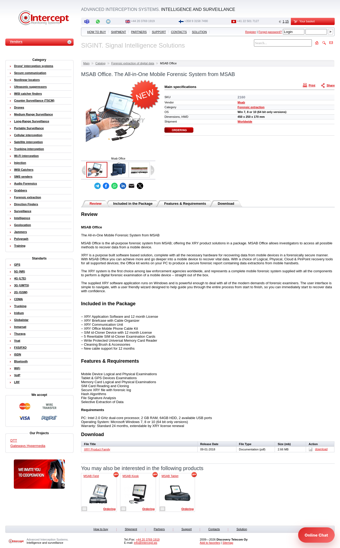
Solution (199, 32)
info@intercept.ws (145, 542)
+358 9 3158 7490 (196, 21)
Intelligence (22, 218)
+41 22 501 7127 (248, 21)
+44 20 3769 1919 (143, 21)
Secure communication (30, 72)
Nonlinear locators (27, 79)
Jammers (20, 231)
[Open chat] (316, 535)
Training (20, 245)
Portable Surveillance (29, 128)
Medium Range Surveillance (33, 114)
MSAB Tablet (170, 476)
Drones (19, 107)
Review (95, 204)
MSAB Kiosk (130, 476)
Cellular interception (28, 135)
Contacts (179, 32)
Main (86, 63)
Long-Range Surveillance (31, 121)
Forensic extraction (250, 107)
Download (226, 204)
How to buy (96, 32)
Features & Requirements (185, 204)
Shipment (118, 32)
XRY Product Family (97, 449)
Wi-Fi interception (26, 155)
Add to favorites (210, 542)
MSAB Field (91, 476)
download (318, 449)
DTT (13, 440)
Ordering (109, 509)
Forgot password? (270, 32)
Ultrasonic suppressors (30, 86)
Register (250, 32)
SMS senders (23, 176)
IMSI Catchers (23, 169)
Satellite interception (28, 142)
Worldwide (244, 121)
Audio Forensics (25, 183)
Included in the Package (132, 204)
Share (328, 85)
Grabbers (20, 190)
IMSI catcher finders (28, 93)
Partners (139, 32)
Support (159, 32)
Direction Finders (26, 204)
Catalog (100, 63)
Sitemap (227, 542)
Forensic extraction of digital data (132, 63)
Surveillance (22, 211)
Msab (241, 102)
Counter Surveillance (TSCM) (34, 100)
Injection (20, 162)
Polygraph (21, 238)
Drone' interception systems (33, 66)
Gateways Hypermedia (27, 446)
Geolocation (22, 225)
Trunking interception (29, 148)
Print (309, 85)
